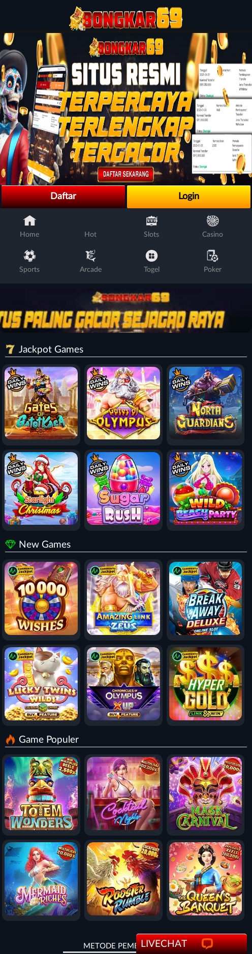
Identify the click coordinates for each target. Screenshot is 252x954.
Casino (212, 226)
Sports (29, 261)
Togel (152, 261)
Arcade (91, 261)
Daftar (63, 196)
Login (188, 196)
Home (29, 226)
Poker (213, 261)
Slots (151, 226)
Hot (90, 226)
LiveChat (178, 944)
